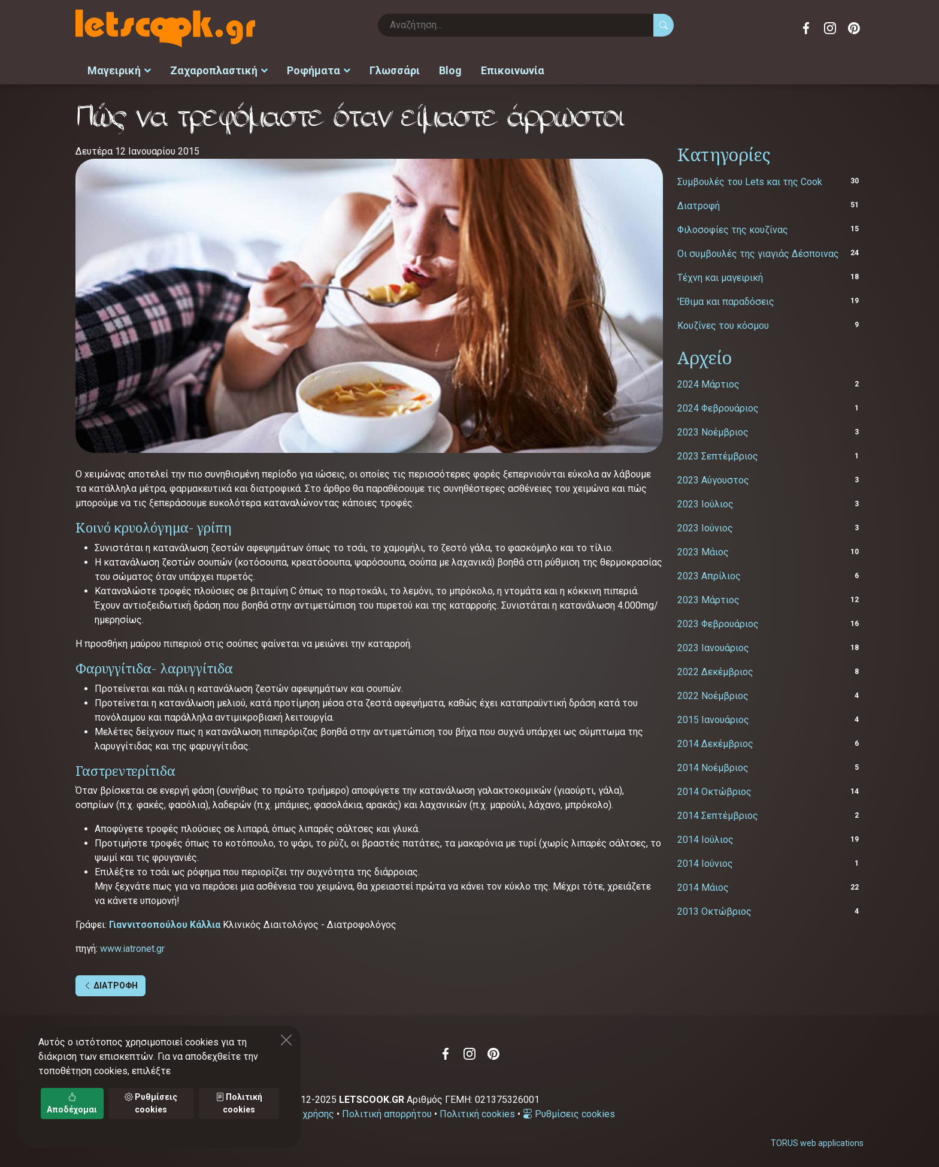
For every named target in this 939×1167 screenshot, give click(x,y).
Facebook (806, 28)
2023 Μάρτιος (708, 597)
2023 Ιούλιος (705, 501)
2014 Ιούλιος (705, 837)
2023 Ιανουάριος (713, 645)
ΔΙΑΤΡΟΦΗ (110, 983)
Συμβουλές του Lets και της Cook (749, 179)
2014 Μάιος (703, 885)
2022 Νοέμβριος (713, 693)
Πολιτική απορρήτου (387, 1111)
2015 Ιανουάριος (713, 717)
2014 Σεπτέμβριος (717, 813)
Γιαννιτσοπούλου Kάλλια (164, 922)
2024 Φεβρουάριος (718, 406)
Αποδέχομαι (72, 1103)
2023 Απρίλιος (709, 573)
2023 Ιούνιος (705, 525)
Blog (450, 69)
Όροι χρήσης (307, 1111)
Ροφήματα (318, 69)
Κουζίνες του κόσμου (723, 322)
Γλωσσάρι (394, 69)
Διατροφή (698, 202)
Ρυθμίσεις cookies (569, 1111)
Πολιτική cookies (477, 1111)
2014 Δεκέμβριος (715, 741)
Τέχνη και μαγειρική (720, 274)
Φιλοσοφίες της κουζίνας (732, 226)
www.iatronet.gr (132, 946)
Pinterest (854, 28)
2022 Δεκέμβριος (715, 669)
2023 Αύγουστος (713, 477)
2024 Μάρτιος (708, 382)
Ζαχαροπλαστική (219, 69)
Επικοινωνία (512, 69)
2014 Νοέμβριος (713, 765)
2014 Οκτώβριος (714, 789)
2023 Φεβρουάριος (718, 621)
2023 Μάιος (703, 549)
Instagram (830, 28)
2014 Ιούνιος (705, 861)
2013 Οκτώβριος (714, 909)
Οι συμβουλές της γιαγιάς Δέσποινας (758, 250)
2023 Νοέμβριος (713, 430)
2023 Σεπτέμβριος (717, 453)
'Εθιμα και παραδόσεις (725, 298)
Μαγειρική (119, 69)
